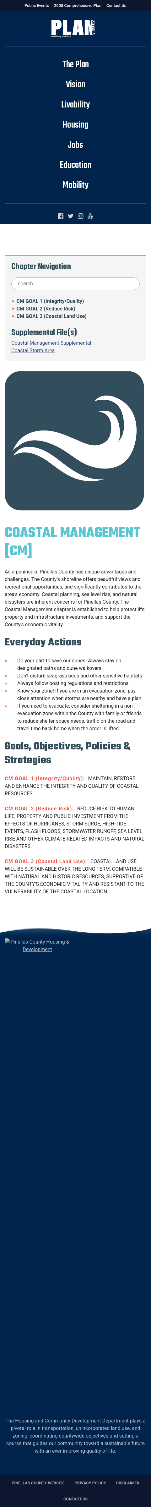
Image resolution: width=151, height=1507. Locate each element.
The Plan (75, 65)
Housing (75, 125)
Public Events (36, 5)
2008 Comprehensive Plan (77, 5)
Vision (75, 85)
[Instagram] (82, 216)
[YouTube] (90, 216)
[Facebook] (62, 216)
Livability (75, 105)
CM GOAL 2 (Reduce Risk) (43, 309)
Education (75, 165)
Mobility (75, 185)
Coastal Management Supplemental (51, 343)
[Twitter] (71, 216)
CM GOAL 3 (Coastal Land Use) (49, 316)
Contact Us (116, 5)
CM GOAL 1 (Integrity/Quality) (47, 301)
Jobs (75, 145)
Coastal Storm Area (33, 350)
